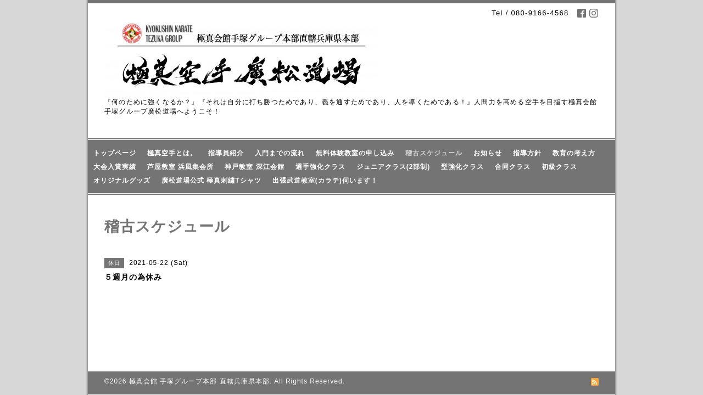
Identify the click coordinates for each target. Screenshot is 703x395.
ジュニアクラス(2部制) (393, 167)
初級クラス (559, 167)
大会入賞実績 (114, 167)
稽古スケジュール (433, 153)
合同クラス (513, 167)
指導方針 (527, 153)
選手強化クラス (320, 167)
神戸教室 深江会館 (254, 167)
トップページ (114, 153)
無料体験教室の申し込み (355, 153)
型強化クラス (462, 167)
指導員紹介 (226, 153)
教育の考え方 (574, 153)
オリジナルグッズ (121, 180)
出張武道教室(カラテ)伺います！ (325, 180)
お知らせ (487, 153)
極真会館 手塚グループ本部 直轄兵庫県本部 (199, 345)
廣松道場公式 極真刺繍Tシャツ (211, 180)
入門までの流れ (280, 153)
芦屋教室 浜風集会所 (180, 167)
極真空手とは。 (172, 153)
